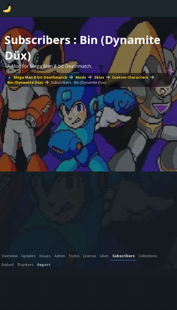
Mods (80, 77)
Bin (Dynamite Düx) (25, 82)
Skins (99, 77)
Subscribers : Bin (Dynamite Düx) (78, 82)
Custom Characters (130, 77)
